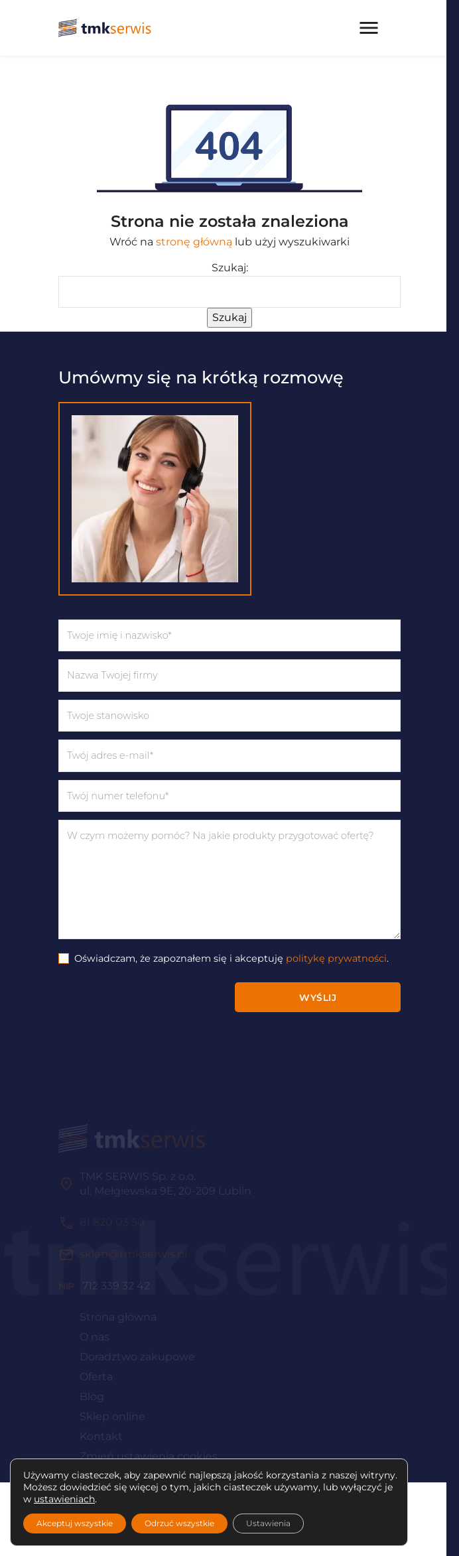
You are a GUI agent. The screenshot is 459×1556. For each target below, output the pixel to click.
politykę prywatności (336, 958)
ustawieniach (64, 1499)
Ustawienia (268, 1523)
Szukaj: (230, 267)
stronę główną (194, 241)
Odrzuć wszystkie (179, 1523)
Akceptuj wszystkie (74, 1523)
